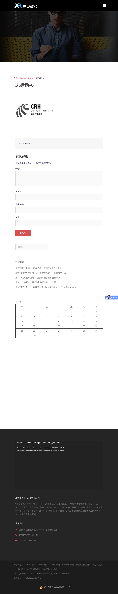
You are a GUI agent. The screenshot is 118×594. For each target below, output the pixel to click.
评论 (17, 168)
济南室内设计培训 (49, 569)
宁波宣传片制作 (83, 564)
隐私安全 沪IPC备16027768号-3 (27, 578)
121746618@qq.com (27, 540)
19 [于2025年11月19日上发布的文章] (47, 326)
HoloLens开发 (30, 564)
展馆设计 (56, 564)
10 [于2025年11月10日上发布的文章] (22, 321)
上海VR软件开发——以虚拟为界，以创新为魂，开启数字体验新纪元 (45, 287)
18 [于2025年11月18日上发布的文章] (34, 326)
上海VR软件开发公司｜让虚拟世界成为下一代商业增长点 (40, 273)
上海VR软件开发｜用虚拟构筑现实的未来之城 (35, 282)
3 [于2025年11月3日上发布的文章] (21, 316)
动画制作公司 (44, 564)
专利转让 (21, 569)
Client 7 (26, 143)
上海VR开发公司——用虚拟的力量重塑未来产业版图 (38, 268)
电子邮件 (20, 204)
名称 (18, 191)
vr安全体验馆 (33, 569)
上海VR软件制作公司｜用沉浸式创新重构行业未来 (37, 277)
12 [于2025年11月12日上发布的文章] (47, 321)
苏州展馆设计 (68, 564)
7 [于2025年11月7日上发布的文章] (71, 316)
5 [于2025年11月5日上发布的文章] (46, 316)
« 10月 (34, 335)
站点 (17, 217)
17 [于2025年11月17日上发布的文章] (22, 326)
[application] (59, 465)
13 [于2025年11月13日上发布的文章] (59, 321)
